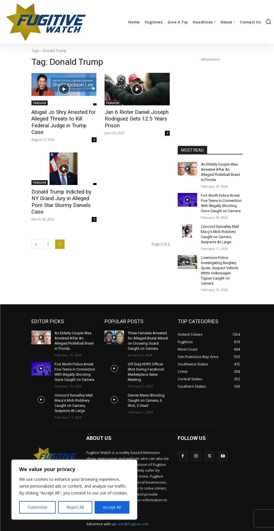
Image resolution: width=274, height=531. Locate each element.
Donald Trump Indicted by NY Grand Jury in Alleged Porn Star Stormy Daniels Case (62, 190)
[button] (268, 22)
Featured (39, 103)
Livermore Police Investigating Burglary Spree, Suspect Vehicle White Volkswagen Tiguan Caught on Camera (221, 258)
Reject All (75, 507)
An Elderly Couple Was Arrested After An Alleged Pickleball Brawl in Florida (221, 169)
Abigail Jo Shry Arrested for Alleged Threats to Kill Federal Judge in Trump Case (63, 118)
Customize (37, 507)
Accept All (112, 507)
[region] (74, 490)
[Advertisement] (210, 91)
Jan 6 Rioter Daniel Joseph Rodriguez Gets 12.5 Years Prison (133, 118)
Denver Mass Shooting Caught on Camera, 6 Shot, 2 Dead (145, 382)
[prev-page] (36, 229)
